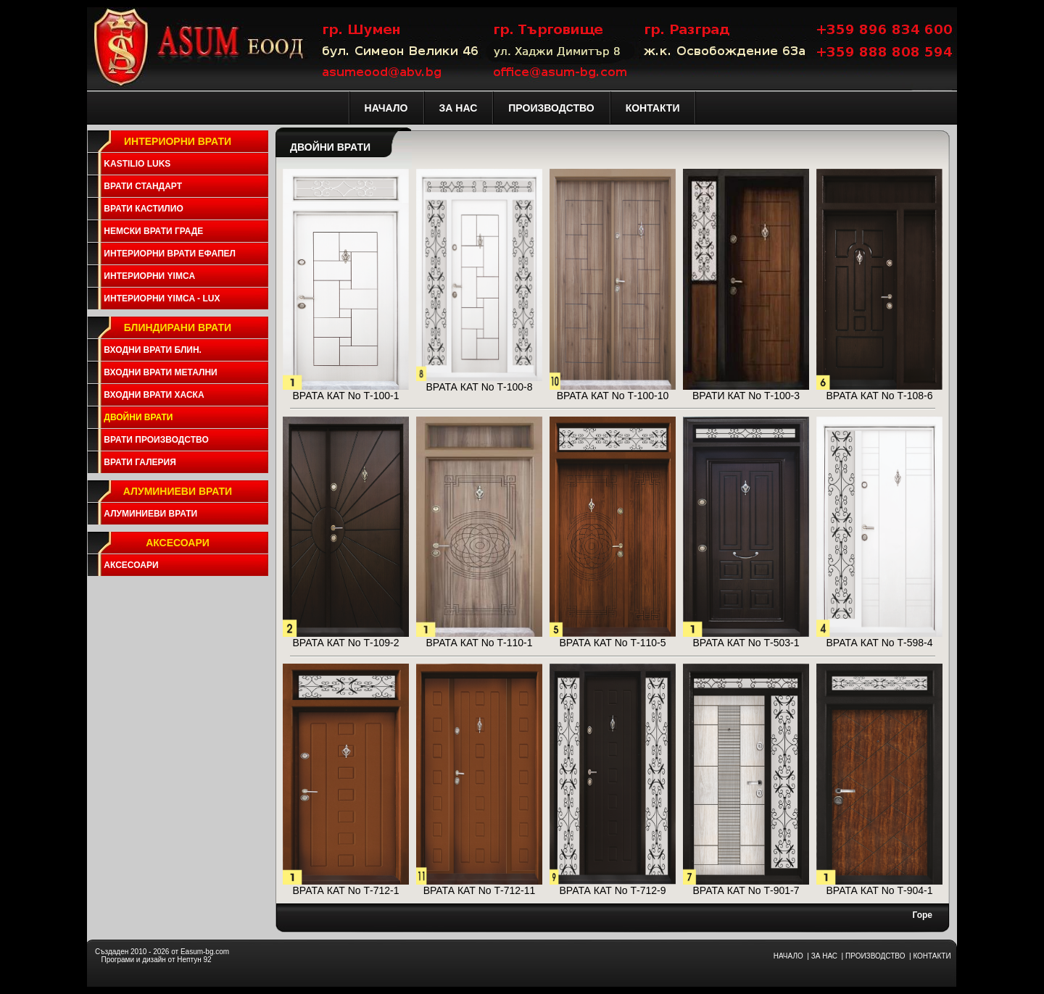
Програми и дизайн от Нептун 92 (156, 960)
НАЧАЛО (788, 956)
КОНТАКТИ (931, 956)
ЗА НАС (824, 956)
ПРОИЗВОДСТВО (875, 956)
